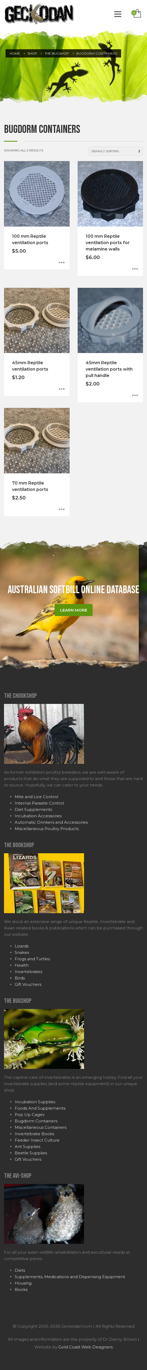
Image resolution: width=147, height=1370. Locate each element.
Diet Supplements (33, 809)
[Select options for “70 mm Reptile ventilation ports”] (61, 509)
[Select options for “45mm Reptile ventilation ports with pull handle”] (135, 395)
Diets (20, 1270)
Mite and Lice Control (36, 796)
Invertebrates (28, 971)
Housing (23, 1283)
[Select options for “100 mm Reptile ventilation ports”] (61, 262)
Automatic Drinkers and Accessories (51, 822)
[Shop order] (116, 151)
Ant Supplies (27, 1146)
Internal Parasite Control (39, 803)
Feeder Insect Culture (37, 1140)
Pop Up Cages (29, 1114)
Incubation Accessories (38, 815)
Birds (20, 978)
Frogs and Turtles (32, 958)
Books (21, 1289)
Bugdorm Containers (36, 1120)
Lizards (22, 946)
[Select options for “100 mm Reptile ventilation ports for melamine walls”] (135, 269)
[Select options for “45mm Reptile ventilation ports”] (61, 389)
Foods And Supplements (40, 1108)
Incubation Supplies (35, 1101)
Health (22, 965)
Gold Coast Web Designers (85, 1347)
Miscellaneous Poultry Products (47, 828)
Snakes (22, 952)
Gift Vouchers (28, 984)
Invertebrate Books (34, 1133)
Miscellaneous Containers (40, 1127)
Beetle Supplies (31, 1152)
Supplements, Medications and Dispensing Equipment (70, 1276)
